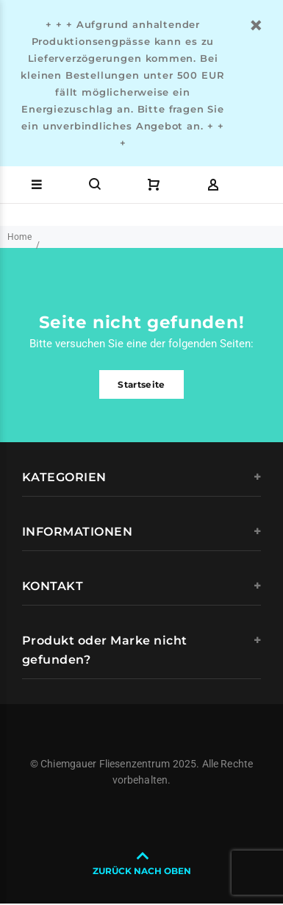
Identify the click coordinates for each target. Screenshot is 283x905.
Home (19, 237)
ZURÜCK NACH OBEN (142, 870)
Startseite (141, 384)
